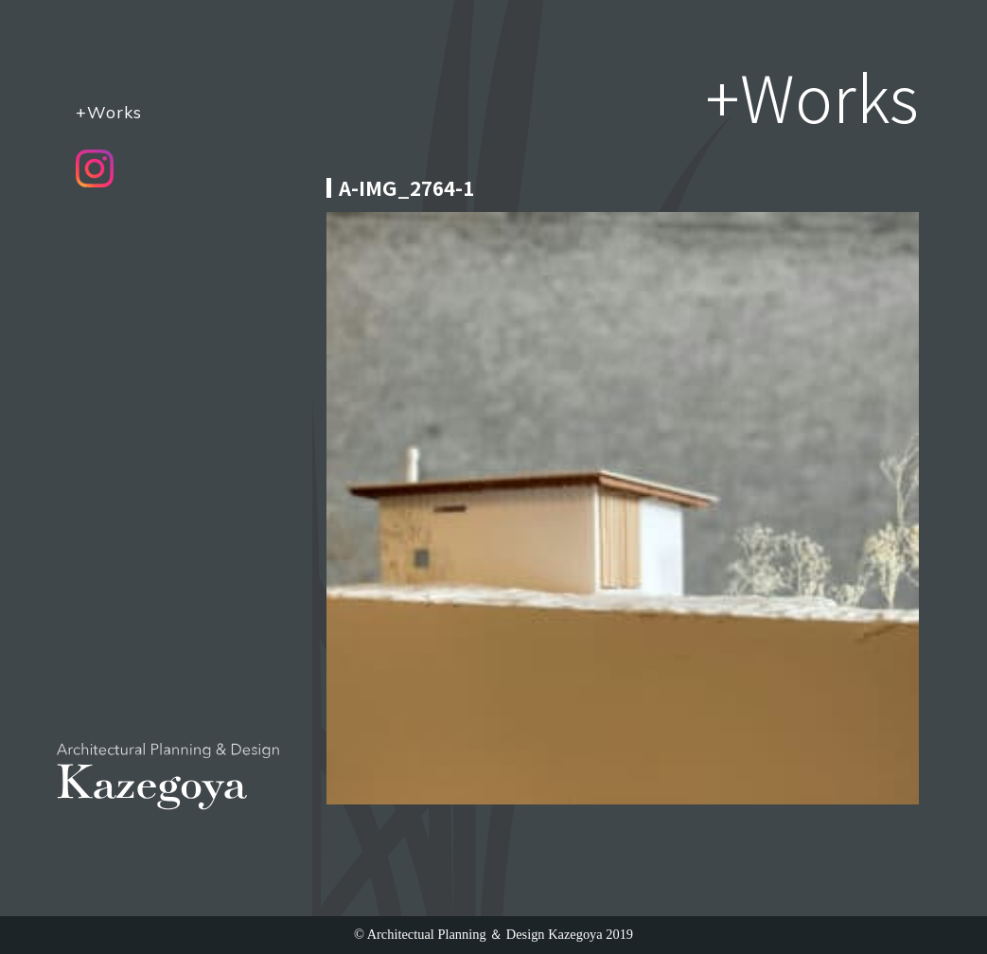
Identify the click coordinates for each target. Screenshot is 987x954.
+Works (109, 111)
